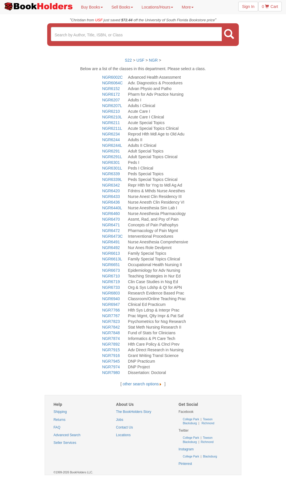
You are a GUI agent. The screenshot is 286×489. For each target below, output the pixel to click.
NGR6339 (111, 174)
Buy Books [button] (92, 7)
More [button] (188, 7)
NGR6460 (111, 213)
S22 (128, 60)
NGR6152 (111, 88)
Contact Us (124, 427)
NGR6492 (111, 247)
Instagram (186, 449)
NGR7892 (111, 344)
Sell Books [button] (122, 7)
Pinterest (185, 464)
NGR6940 (111, 298)
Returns (59, 420)
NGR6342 (111, 185)
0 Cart (270, 6)
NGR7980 (111, 372)
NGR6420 (111, 191)
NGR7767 (111, 316)
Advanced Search (66, 435)
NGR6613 (111, 253)
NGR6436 (111, 202)
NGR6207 (111, 100)
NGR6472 (111, 230)
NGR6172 (111, 94)
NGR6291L (112, 156)
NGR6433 (111, 196)
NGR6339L (112, 179)
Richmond (207, 423)
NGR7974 (111, 367)
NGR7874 (111, 338)
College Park (191, 419)
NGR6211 (111, 122)
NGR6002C (112, 77)
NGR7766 (111, 310)
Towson (207, 419)
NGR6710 (111, 276)
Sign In (248, 6)
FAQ (56, 427)
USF (141, 60)
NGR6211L (112, 128)
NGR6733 (111, 287)
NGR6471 (111, 225)
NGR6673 (111, 270)
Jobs (119, 420)
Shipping (60, 412)
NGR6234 (111, 134)
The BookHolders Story (133, 412)
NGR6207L (112, 105)
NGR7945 (111, 361)
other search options (143, 384)
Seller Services (64, 443)
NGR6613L (112, 259)
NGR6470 (111, 219)
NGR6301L (112, 168)
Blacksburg (190, 423)
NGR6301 (111, 162)
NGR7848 (111, 333)
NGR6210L (112, 117)
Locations (123, 435)
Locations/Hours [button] (157, 7)
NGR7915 (111, 350)
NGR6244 (111, 139)
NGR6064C (112, 83)
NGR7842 (111, 327)
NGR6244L (112, 145)
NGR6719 (111, 281)
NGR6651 (111, 264)
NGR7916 (111, 355)
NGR (153, 60)
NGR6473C (112, 236)
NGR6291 (111, 151)
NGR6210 (111, 111)
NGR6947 (111, 304)
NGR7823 (111, 321)
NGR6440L (112, 208)
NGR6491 (111, 242)
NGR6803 (111, 293)
